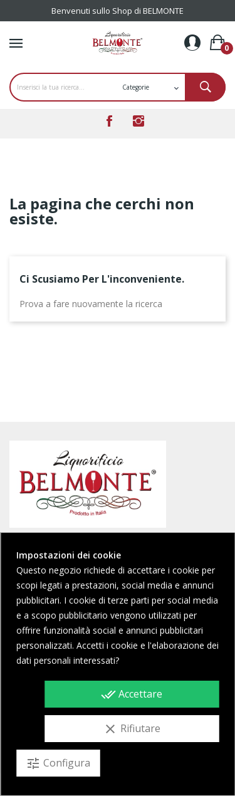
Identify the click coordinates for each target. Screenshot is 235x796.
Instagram (138, 121)
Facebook (109, 121)
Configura (58, 763)
